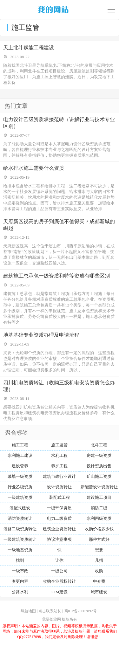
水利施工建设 (20, 455)
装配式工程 (59, 497)
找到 (20, 560)
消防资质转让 (20, 518)
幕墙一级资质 (20, 476)
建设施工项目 (99, 497)
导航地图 (28, 611)
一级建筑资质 (20, 497)
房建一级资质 (99, 455)
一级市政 (20, 570)
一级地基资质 (20, 549)
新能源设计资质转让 (99, 486)
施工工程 (20, 445)
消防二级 (99, 507)
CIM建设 (59, 591)
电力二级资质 (59, 518)
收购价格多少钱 (99, 528)
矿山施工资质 (99, 476)
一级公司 (59, 570)
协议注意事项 (59, 539)
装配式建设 (20, 507)
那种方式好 (99, 539)
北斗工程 (99, 445)
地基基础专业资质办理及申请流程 (41, 335)
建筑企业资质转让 (59, 528)
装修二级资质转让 (19, 528)
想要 (99, 549)
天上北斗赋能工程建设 (28, 47)
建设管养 (20, 466)
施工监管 (59, 445)
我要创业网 (51, 619)
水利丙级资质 (99, 518)
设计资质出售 (99, 466)
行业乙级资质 (20, 486)
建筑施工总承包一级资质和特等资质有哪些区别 (56, 275)
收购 (99, 570)
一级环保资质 (59, 507)
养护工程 (59, 466)
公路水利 (20, 591)
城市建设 (99, 591)
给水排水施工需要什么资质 (33, 168)
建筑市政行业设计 (59, 476)
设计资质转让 (59, 486)
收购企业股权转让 (59, 581)
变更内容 (20, 581)
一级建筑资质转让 (19, 539)
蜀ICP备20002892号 (80, 611)
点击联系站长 (49, 611)
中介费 (99, 581)
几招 (99, 560)
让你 (59, 560)
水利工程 (59, 455)
